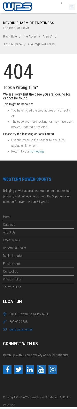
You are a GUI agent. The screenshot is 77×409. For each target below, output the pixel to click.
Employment (11, 264)
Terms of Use (12, 287)
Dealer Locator (13, 256)
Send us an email (20, 329)
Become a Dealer (14, 248)
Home (7, 217)
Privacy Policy (12, 279)
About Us (9, 232)
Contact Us (10, 271)
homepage (37, 151)
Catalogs (9, 224)
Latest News (11, 240)
